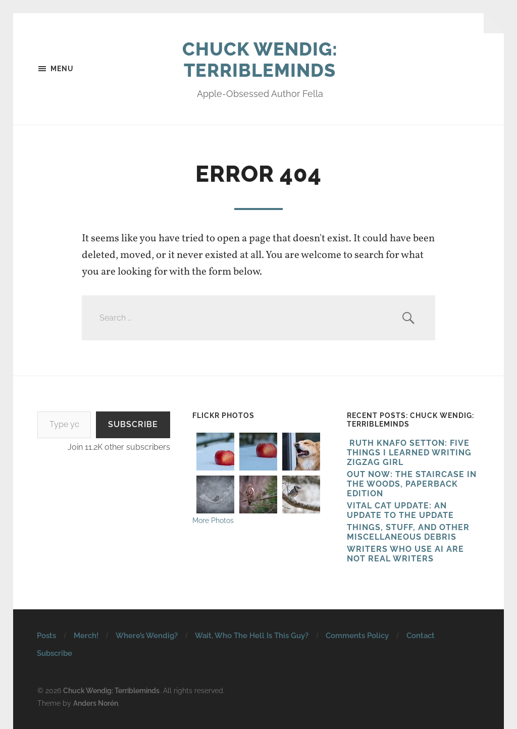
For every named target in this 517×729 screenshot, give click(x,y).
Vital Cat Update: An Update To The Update (400, 510)
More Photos (213, 520)
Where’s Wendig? (147, 635)
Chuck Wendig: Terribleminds (260, 59)
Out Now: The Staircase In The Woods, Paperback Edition (412, 484)
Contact (420, 635)
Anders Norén (95, 703)
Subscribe (133, 424)
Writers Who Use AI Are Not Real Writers (405, 553)
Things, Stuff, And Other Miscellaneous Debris (408, 532)
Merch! (86, 635)
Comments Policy (357, 635)
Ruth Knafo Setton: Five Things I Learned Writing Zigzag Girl (409, 452)
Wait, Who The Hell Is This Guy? (251, 635)
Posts (46, 635)
